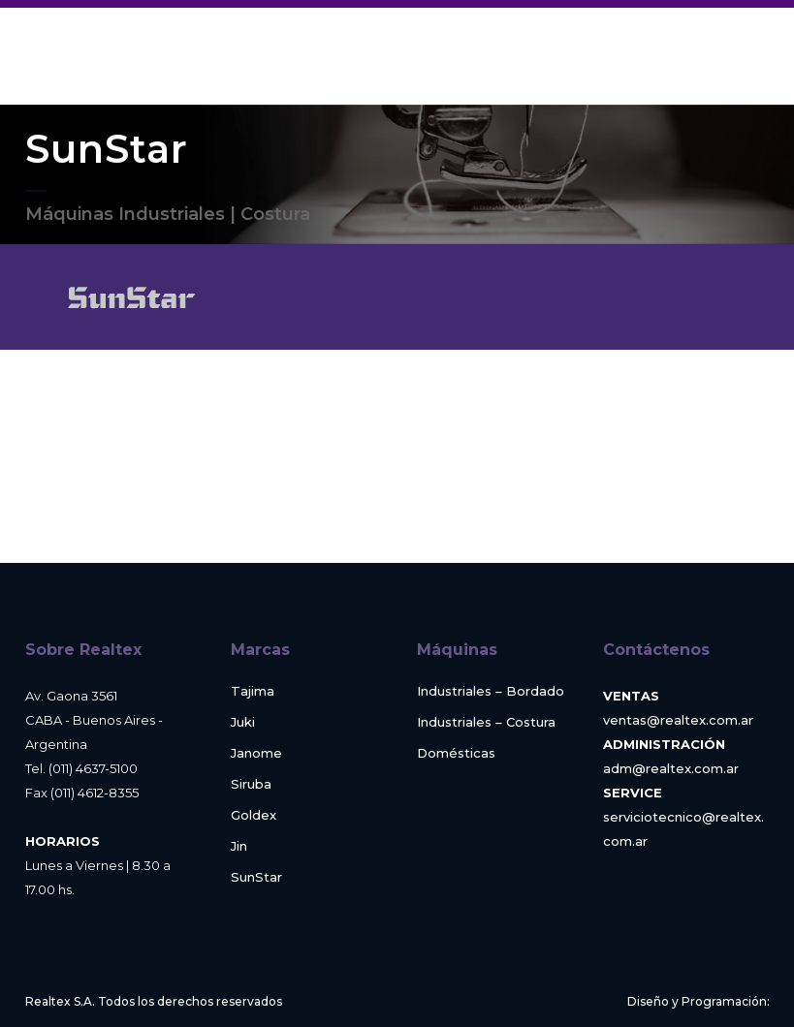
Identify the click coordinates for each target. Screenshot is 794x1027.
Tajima (252, 691)
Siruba (251, 784)
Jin (239, 846)
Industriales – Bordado (490, 691)
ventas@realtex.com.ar (678, 720)
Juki (243, 722)
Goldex (253, 815)
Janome (256, 753)
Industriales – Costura (486, 722)
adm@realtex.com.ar (671, 768)
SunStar (256, 877)
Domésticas (456, 753)
